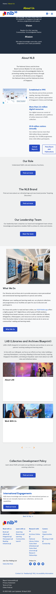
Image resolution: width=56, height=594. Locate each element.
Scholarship (46, 543)
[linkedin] (31, 565)
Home (5, 4)
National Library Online (34, 540)
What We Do (10, 329)
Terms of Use (7, 585)
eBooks (6, 534)
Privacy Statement (9, 583)
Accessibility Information (44, 573)
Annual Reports (34, 148)
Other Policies (7, 587)
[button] (47, 14)
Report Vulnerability (10, 580)
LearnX (18, 541)
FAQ (34, 573)
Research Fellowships (33, 554)
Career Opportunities (47, 534)
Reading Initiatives (7, 542)
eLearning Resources (20, 533)
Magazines (7, 536)
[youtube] (44, 565)
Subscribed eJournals (33, 549)
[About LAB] (28, 382)
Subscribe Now (8, 564)
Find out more (28, 173)
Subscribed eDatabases (33, 544)
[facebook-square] (35, 565)
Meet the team (28, 234)
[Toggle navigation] (52, 14)
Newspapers (8, 539)
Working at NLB (47, 540)
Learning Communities (20, 537)
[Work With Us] (28, 423)
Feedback (28, 573)
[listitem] (7, 529)
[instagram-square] (39, 565)
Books (5, 532)
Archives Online (34, 535)
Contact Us (19, 573)
